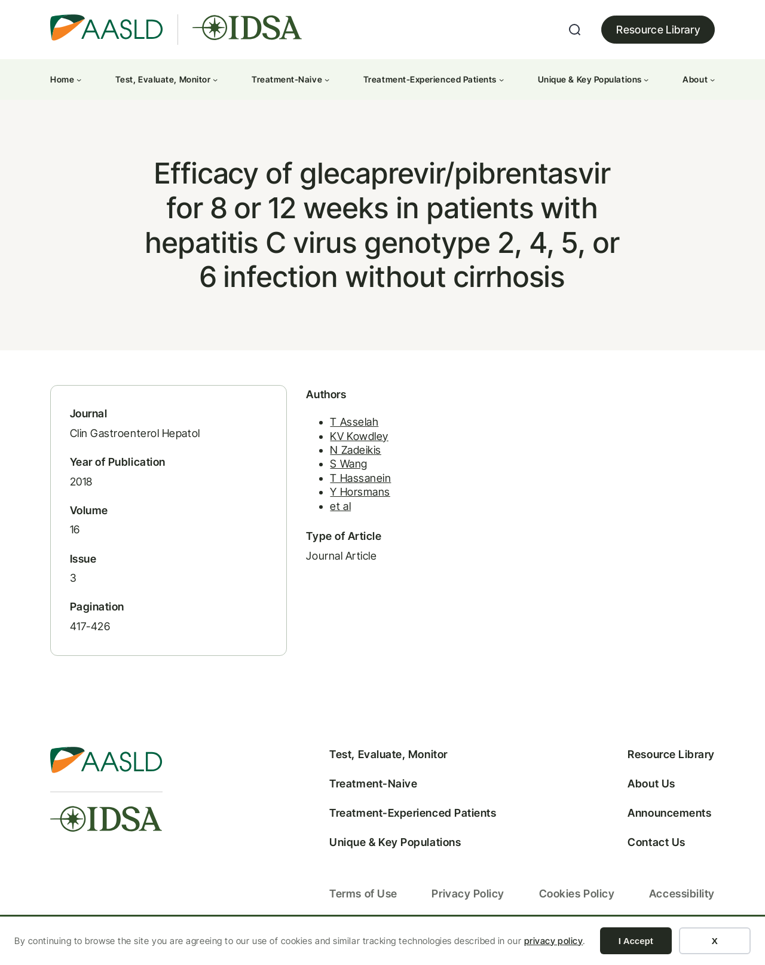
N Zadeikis (333, 458)
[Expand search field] (575, 30)
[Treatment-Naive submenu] (327, 79)
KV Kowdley (337, 444)
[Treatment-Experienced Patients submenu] (501, 79)
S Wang (326, 472)
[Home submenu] (78, 79)
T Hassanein (338, 486)
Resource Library (658, 29)
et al (318, 514)
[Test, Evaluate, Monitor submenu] (215, 79)
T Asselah (332, 430)
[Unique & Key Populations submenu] (646, 79)
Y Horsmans (338, 500)
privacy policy (553, 940)
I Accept (636, 941)
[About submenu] (712, 79)
